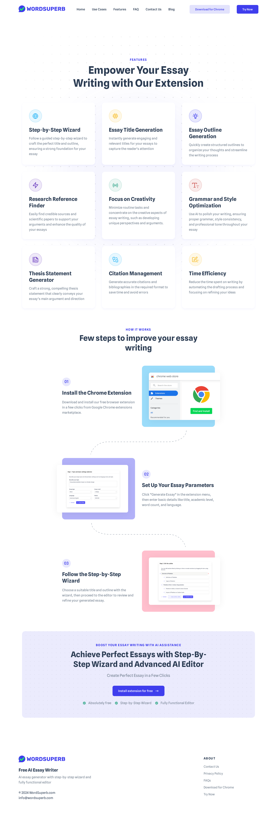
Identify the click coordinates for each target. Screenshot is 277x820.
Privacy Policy (213, 773)
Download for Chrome (209, 9)
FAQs (207, 780)
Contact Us (211, 766)
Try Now (247, 9)
